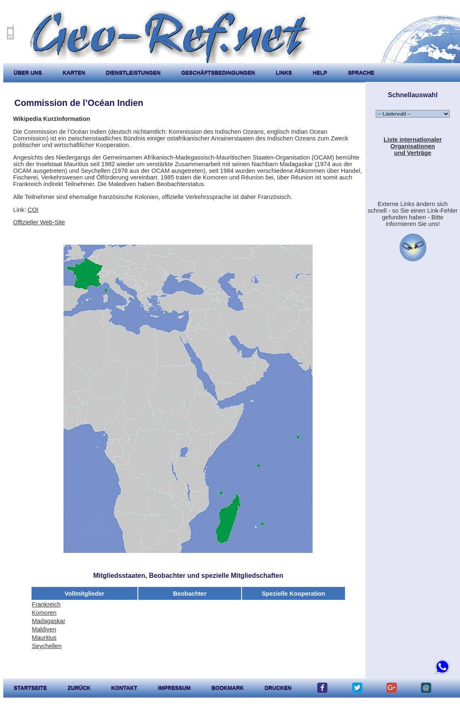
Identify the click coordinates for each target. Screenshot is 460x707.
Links (284, 72)
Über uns (28, 72)
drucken (277, 688)
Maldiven (44, 629)
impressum (174, 688)
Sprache (361, 72)
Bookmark (227, 688)
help (320, 72)
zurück (79, 688)
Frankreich (46, 604)
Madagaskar (49, 621)
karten (74, 72)
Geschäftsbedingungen (218, 72)
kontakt (124, 688)
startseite (30, 688)
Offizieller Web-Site (39, 222)
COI (33, 209)
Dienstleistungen (133, 72)
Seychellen (47, 646)
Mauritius (44, 637)
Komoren (44, 612)
